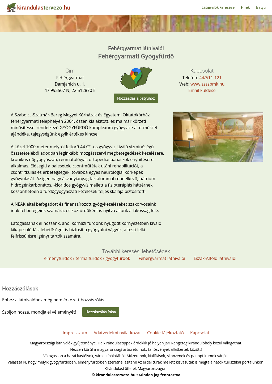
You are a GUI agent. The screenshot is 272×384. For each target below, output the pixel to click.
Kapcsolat (199, 333)
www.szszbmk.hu (207, 84)
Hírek (245, 7)
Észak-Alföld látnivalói (215, 258)
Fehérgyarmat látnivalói (162, 258)
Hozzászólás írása (101, 312)
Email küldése (201, 90)
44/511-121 (210, 78)
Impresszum (75, 333)
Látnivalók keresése (218, 7)
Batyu (261, 7)
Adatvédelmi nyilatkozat (117, 333)
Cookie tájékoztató (165, 333)
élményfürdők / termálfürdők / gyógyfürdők (87, 258)
